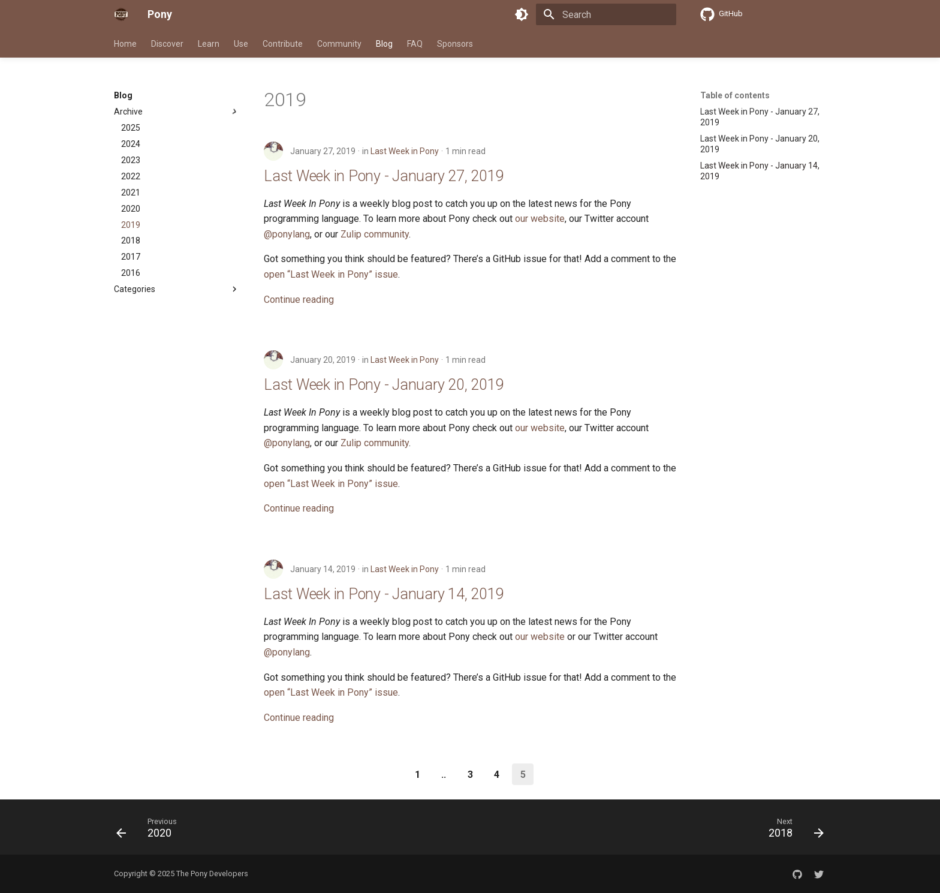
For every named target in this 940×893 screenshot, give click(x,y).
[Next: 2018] (792, 830)
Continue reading (299, 299)
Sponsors (455, 44)
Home (125, 44)
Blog (384, 44)
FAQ (415, 44)
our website (540, 218)
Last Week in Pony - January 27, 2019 (384, 176)
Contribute (283, 44)
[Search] (606, 14)
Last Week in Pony (404, 151)
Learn (208, 44)
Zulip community (375, 234)
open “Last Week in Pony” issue (331, 274)
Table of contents (735, 95)
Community (339, 44)
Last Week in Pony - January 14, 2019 (384, 594)
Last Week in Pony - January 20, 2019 (384, 384)
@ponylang (287, 234)
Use (241, 44)
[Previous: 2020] (150, 830)
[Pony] (121, 14)
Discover (167, 44)
